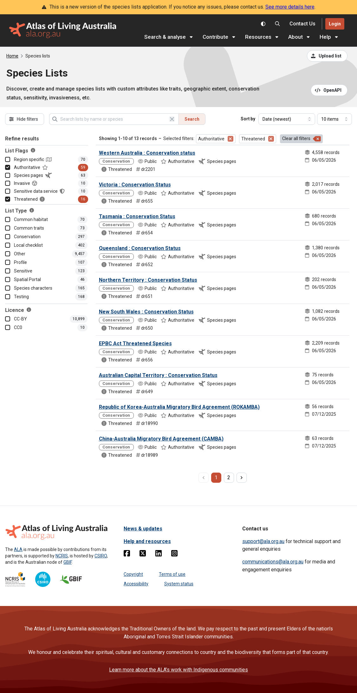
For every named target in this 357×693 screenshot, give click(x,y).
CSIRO (100, 555)
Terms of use (172, 574)
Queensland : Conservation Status (140, 248)
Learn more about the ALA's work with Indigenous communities (178, 670)
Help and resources (147, 541)
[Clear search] (172, 119)
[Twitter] (143, 554)
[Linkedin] (158, 554)
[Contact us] (302, 24)
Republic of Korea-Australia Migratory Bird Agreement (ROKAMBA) (179, 407)
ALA (18, 549)
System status (178, 583)
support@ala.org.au (263, 541)
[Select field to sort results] (286, 119)
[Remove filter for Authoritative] (230, 139)
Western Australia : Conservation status (147, 153)
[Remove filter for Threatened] (271, 139)
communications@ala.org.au (272, 562)
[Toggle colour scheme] (263, 24)
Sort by (248, 118)
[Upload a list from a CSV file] (327, 56)
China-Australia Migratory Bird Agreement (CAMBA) (161, 439)
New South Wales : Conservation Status (146, 312)
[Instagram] (174, 554)
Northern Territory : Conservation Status (148, 280)
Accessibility (136, 583)
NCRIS (61, 555)
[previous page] (203, 478)
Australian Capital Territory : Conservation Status (158, 375)
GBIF (67, 562)
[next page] (242, 478)
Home (12, 55)
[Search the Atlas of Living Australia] (277, 23)
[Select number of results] (334, 119)
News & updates (143, 529)
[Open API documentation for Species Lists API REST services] (329, 90)
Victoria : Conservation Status (135, 185)
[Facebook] (127, 554)
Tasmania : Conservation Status (137, 216)
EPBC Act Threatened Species (135, 343)
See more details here (290, 7)
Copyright (133, 574)
